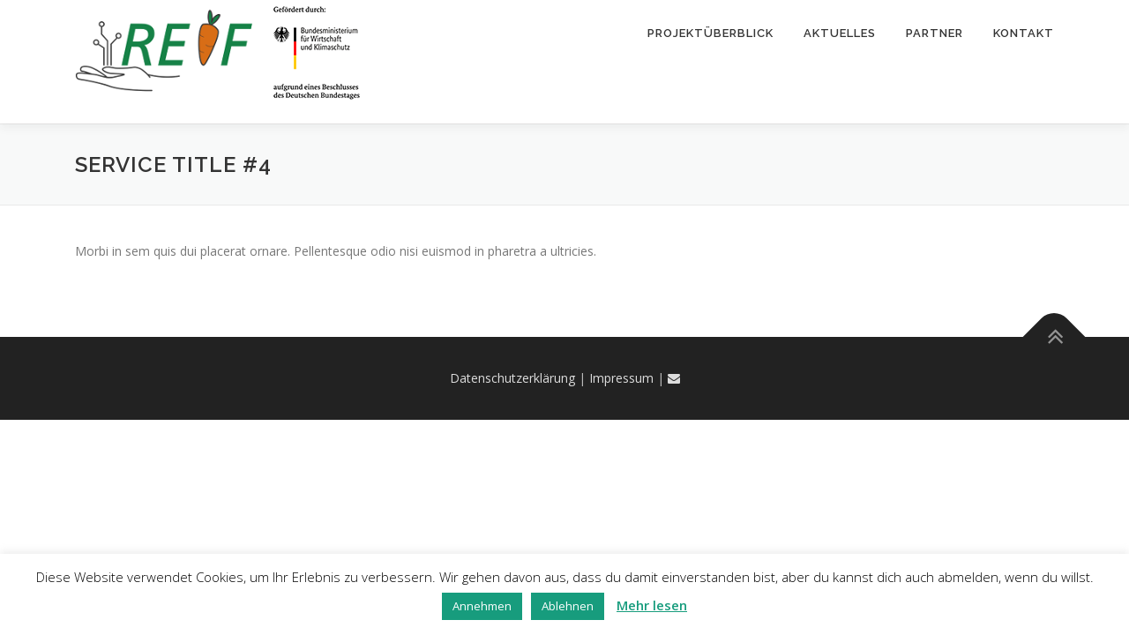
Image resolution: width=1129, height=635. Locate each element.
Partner (934, 33)
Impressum (621, 378)
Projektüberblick (710, 33)
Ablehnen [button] (568, 606)
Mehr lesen (652, 605)
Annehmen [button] (482, 606)
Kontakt (1023, 33)
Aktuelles (840, 33)
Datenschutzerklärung (512, 378)
